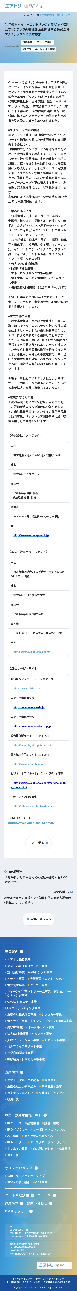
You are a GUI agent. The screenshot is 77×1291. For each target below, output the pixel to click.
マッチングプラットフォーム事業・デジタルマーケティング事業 (39, 993)
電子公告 (13, 1155)
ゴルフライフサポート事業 (24, 1046)
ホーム (26, 15)
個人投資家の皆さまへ (38, 1136)
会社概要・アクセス (52, 1093)
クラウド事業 (39, 985)
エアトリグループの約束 (23, 1080)
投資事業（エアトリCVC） (47, 978)
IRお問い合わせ (43, 1148)
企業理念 (50, 1080)
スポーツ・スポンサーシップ (26, 1175)
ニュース (34, 15)
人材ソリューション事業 (23, 1040)
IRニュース (14, 1123)
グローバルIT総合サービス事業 (27, 966)
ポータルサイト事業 (41, 1027)
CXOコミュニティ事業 (22, 1001)
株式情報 (13, 1136)
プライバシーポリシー (21, 1279)
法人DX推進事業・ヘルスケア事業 (29, 1033)
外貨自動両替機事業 (20, 1052)
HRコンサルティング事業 (24, 1008)
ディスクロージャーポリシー (49, 1142)
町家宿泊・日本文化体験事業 (26, 1059)
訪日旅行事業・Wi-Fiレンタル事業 (29, 972)
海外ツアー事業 (17, 1021)
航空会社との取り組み (21, 1086)
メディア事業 (16, 978)
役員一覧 (13, 1099)
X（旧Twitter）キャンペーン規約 (23, 1282)
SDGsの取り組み (18, 1182)
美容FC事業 (15, 1027)
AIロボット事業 (55, 1040)
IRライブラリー (17, 1129)
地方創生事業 (16, 985)
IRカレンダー (16, 1142)
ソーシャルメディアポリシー (50, 1279)
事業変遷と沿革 (52, 1086)
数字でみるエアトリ (20, 1093)
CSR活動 (41, 1182)
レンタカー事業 (52, 1014)
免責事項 (64, 1148)
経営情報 (33, 1123)
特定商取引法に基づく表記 (57, 1282)
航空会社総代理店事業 (21, 1014)
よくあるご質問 (17, 1148)
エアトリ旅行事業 (19, 959)
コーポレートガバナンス (49, 1129)
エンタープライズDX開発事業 (52, 1021)
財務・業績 (51, 1123)
